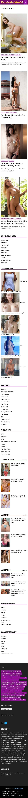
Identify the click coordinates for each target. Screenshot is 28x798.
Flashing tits (18, 684)
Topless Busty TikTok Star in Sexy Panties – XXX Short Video (18, 520)
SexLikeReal (4, 240)
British (2, 646)
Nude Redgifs (11, 691)
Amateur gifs (4, 671)
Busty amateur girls (22, 677)
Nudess (3, 439)
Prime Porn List (5, 399)
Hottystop (3, 247)
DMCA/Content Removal (8, 795)
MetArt (23, 686)
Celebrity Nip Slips (6, 255)
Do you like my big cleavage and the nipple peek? (18, 535)
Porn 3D (19, 791)
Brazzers (3, 389)
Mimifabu (3, 446)
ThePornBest (4, 396)
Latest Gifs (5, 515)
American (3, 636)
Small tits (18, 697)
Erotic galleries (5, 684)
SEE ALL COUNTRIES (7, 653)
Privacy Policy (5, 793)
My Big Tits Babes (6, 260)
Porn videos (11, 693)
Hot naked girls (11, 686)
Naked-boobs (4, 688)
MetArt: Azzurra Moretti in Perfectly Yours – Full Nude (18, 496)
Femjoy (3, 615)
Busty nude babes (15, 680)
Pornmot (4, 791)
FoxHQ (3, 257)
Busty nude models (6, 682)
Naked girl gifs (12, 688)
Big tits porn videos (6, 673)
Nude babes (18, 218)
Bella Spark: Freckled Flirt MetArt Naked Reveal (17, 480)
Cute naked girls (22, 682)
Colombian (4, 648)
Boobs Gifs (18, 673)
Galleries (11, 55)
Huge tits (18, 686)
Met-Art (3, 607)
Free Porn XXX (5, 245)
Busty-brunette (5, 677)
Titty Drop (14, 699)
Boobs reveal (4, 675)
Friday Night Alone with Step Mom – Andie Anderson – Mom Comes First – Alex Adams (18, 592)
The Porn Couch (5, 419)
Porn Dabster (4, 414)
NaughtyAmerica (5, 620)
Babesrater (4, 242)
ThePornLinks (5, 394)
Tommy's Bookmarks (7, 412)
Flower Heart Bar (5, 454)
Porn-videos (4, 693)
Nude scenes (18, 691)
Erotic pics (12, 684)
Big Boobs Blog (5, 250)
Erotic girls (4, 55)
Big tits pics (18, 671)
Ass (2, 112)
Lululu (2, 434)
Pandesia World (18, 788)
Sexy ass (24, 693)
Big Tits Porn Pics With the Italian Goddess (18, 464)
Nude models (13, 112)
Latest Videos (6, 570)
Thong (9, 699)
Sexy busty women (6, 695)
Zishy (2, 622)
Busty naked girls (5, 680)
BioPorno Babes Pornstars (8, 441)
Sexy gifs (13, 695)
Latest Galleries (7, 460)
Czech (2, 651)
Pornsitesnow (5, 404)
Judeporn (3, 424)
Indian (2, 643)
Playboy (3, 612)
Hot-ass (24, 684)
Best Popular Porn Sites (7, 391)
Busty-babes (17, 675)
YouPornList (4, 407)
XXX (2, 417)
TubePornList (4, 409)
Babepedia (4, 262)
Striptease (4, 699)
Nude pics (4, 691)
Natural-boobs (20, 688)
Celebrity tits (14, 682)
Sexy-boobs (17, 693)
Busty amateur (13, 677)
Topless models (21, 699)
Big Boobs (4, 252)
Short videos (12, 697)
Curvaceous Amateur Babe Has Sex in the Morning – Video (18, 575)
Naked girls (18, 55)
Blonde (13, 673)
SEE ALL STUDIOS (6, 624)
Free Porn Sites (5, 402)
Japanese (3, 638)
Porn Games (11, 791)
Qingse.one (4, 436)
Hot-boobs (4, 686)
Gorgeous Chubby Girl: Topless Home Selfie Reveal (19, 551)
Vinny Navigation (5, 449)
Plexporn (3, 444)
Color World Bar (5, 451)
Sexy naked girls (20, 695)
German (3, 641)
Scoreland (3, 617)
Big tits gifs (11, 671)
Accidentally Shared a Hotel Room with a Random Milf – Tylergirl (18, 583)
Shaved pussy (5, 697)
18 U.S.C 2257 (15, 793)
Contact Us (20, 795)
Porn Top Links (5, 422)
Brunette (11, 675)
